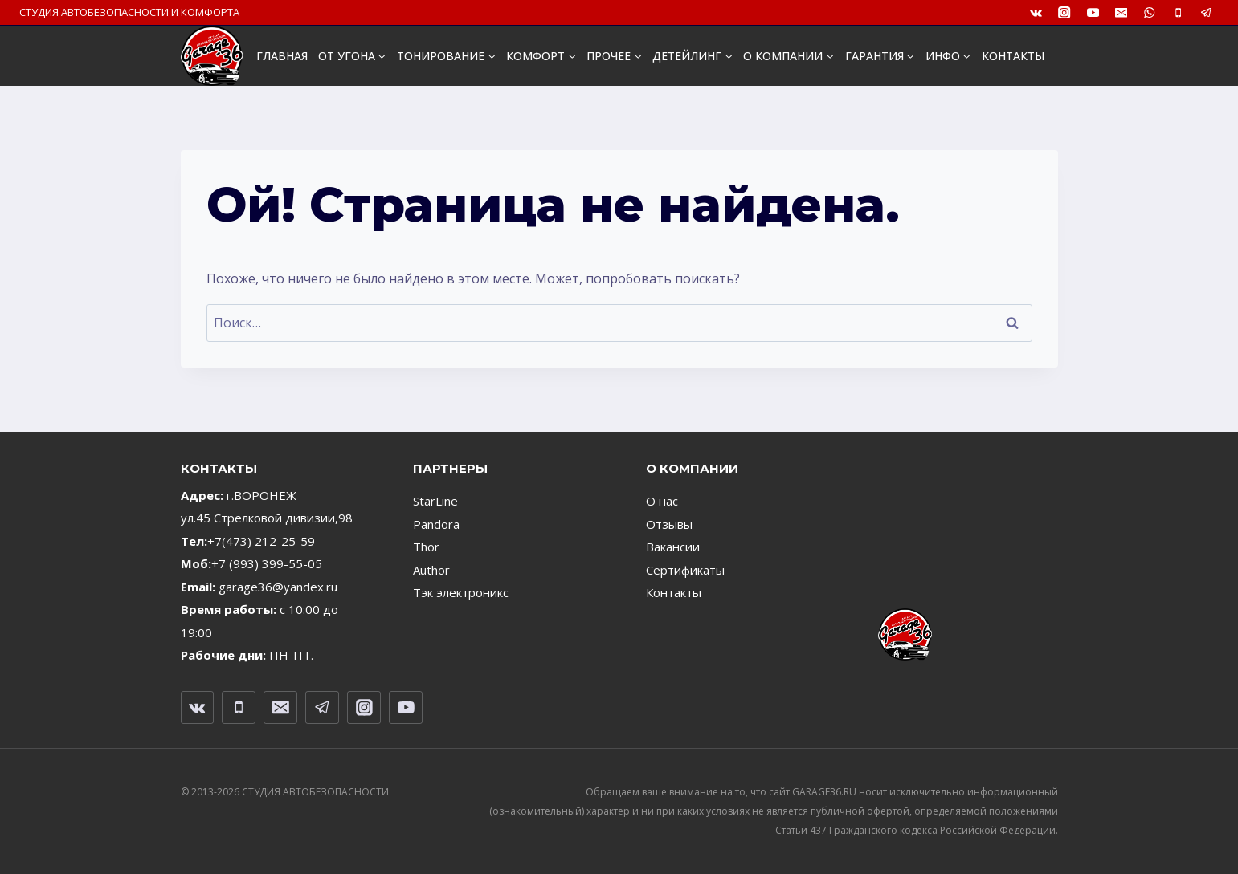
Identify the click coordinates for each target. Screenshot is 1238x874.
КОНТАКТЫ (1013, 55)
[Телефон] (1178, 12)
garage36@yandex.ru (278, 587)
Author (431, 570)
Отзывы (669, 524)
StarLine (435, 501)
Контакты (673, 592)
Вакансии (673, 547)
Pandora (436, 524)
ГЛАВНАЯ (282, 55)
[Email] (1121, 12)
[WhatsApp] (1150, 12)
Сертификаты (685, 570)
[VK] (1035, 12)
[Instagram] (1064, 12)
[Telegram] (1206, 12)
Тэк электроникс (461, 592)
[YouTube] (1093, 12)
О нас (662, 501)
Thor (426, 547)
